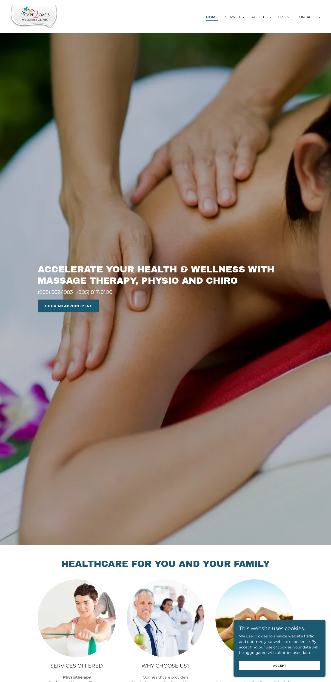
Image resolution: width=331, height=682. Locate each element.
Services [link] (234, 17)
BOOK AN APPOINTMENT (68, 306)
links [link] (283, 17)
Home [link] (212, 17)
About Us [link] (261, 17)
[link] (34, 16)
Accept (279, 669)
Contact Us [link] (308, 17)
